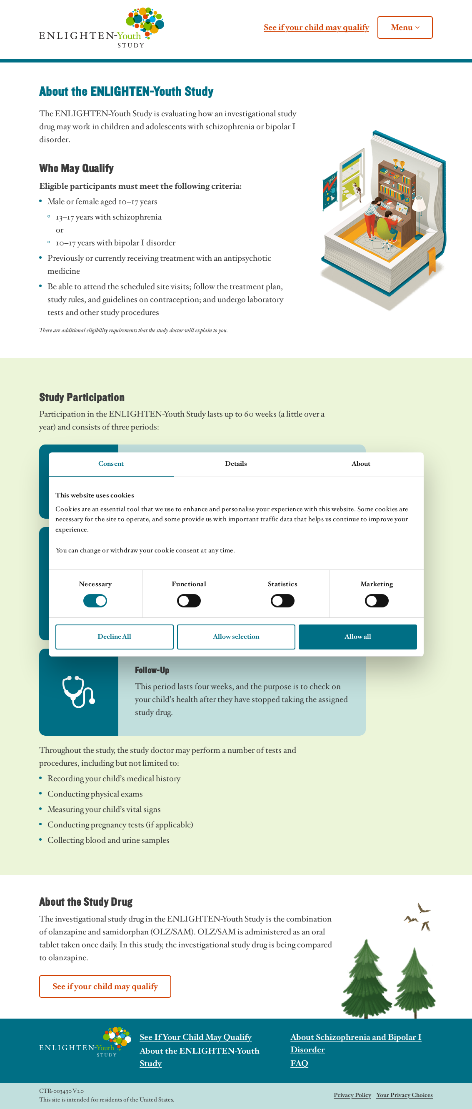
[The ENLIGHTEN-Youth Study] (101, 27)
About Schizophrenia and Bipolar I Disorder (356, 1043)
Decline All (114, 636)
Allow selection (236, 636)
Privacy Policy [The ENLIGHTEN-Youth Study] (352, 1095)
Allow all (358, 636)
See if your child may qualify (316, 27)
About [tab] (361, 464)
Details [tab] (236, 464)
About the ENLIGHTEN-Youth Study (200, 1057)
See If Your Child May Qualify (196, 1037)
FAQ (299, 1063)
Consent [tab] (111, 464)
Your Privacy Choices (404, 1095)
